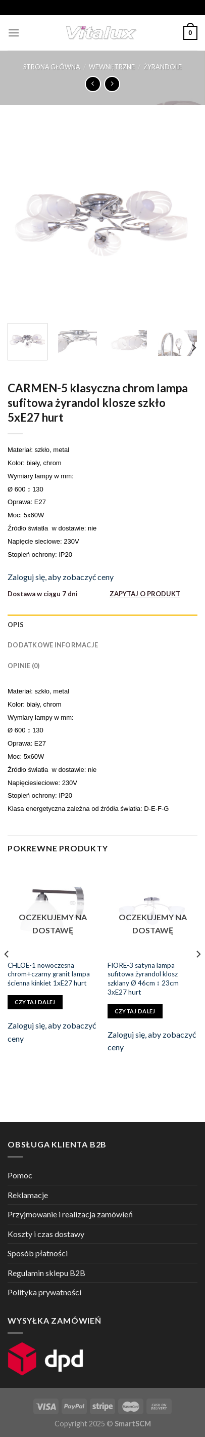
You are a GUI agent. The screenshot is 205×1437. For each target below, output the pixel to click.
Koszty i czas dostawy (46, 1234)
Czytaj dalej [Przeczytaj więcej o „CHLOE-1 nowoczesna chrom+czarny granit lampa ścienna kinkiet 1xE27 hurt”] (35, 1002)
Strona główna (51, 67)
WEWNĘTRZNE (112, 67)
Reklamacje (28, 1195)
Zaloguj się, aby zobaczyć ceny (61, 577)
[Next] (193, 347)
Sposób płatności (38, 1253)
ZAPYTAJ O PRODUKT (145, 594)
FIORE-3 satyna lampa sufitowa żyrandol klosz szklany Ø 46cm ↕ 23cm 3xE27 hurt (143, 978)
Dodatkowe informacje (53, 645)
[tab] (102, 624)
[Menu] (14, 32)
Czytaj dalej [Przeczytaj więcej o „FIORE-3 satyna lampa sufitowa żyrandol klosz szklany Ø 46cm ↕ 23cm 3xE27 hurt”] (135, 1011)
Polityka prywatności (44, 1292)
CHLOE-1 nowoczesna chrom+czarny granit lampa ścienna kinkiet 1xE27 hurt (49, 974)
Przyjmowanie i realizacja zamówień (70, 1214)
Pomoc (20, 1175)
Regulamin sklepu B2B (46, 1273)
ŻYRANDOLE (162, 67)
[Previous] (7, 975)
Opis (16, 625)
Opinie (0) (24, 666)
